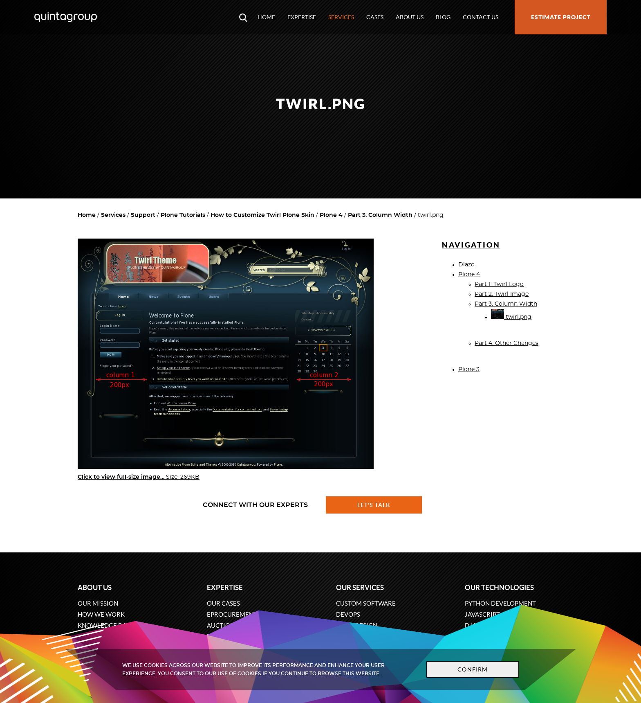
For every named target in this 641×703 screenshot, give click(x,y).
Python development (500, 603)
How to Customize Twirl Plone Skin (262, 215)
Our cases (223, 603)
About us (410, 17)
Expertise (301, 17)
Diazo (466, 265)
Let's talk (374, 505)
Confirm (472, 669)
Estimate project (560, 17)
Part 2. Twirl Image (502, 294)
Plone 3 (469, 369)
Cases (374, 17)
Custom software (366, 603)
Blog (443, 17)
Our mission (98, 603)
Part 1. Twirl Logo (499, 284)
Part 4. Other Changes (506, 343)
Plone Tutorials (183, 215)
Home (266, 17)
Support (143, 215)
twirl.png (511, 317)
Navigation (471, 245)
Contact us (480, 17)
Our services (360, 587)
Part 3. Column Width (380, 215)
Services (341, 17)
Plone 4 (331, 215)
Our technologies (499, 587)
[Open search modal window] (243, 17)
